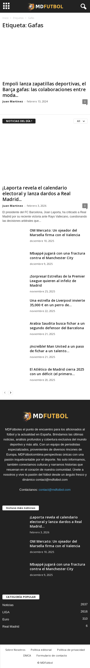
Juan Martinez (12, 101)
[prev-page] (4, 392)
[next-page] (10, 392)
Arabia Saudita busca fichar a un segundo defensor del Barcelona (57, 325)
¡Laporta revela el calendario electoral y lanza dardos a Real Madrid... (36, 193)
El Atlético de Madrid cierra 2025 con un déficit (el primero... (57, 371)
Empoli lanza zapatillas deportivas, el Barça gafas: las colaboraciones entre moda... (44, 89)
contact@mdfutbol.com (55, 489)
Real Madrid (10, 626)
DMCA (27, 655)
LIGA (6, 612)
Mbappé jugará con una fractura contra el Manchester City (57, 255)
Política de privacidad (71, 649)
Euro (5, 619)
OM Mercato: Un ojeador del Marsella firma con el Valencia (55, 232)
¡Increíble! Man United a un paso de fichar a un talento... (57, 348)
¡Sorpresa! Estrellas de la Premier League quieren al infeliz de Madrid (57, 281)
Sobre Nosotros (15, 649)
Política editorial (41, 649)
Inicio (5, 18)
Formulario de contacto (51, 655)
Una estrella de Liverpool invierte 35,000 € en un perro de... (57, 302)
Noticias (7, 605)
